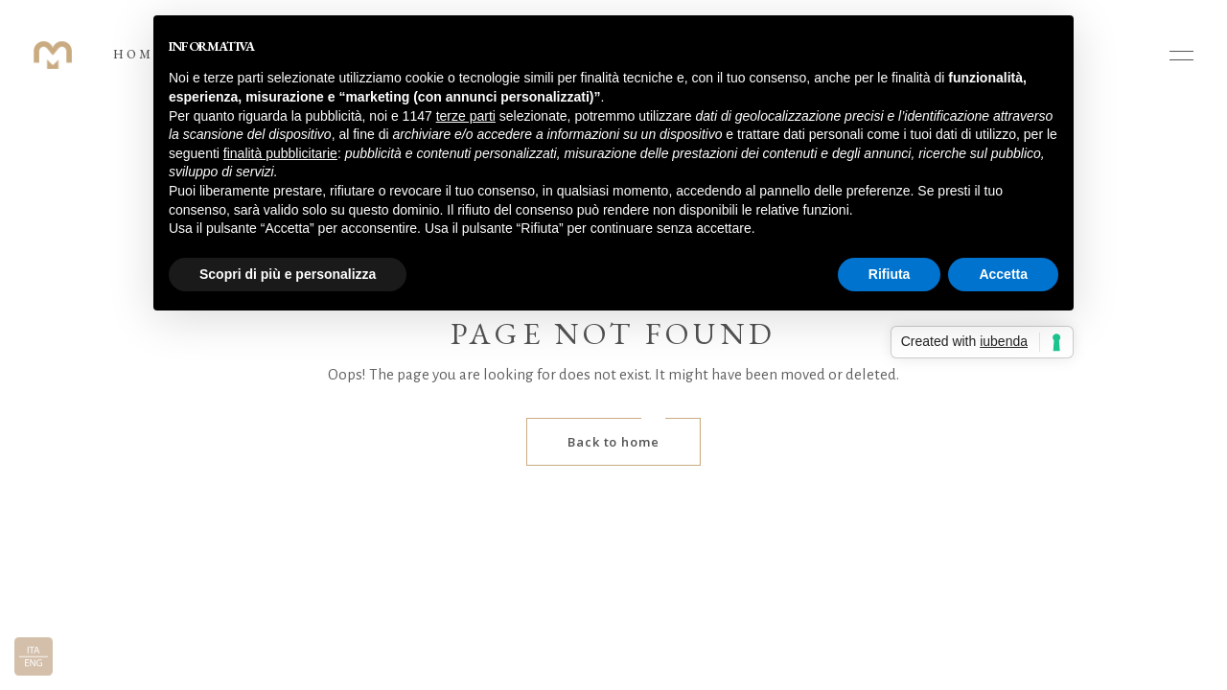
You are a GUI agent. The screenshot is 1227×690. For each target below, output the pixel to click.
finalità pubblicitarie (280, 153)
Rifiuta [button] (889, 274)
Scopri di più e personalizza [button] (287, 274)
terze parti (466, 116)
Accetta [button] (1003, 274)
